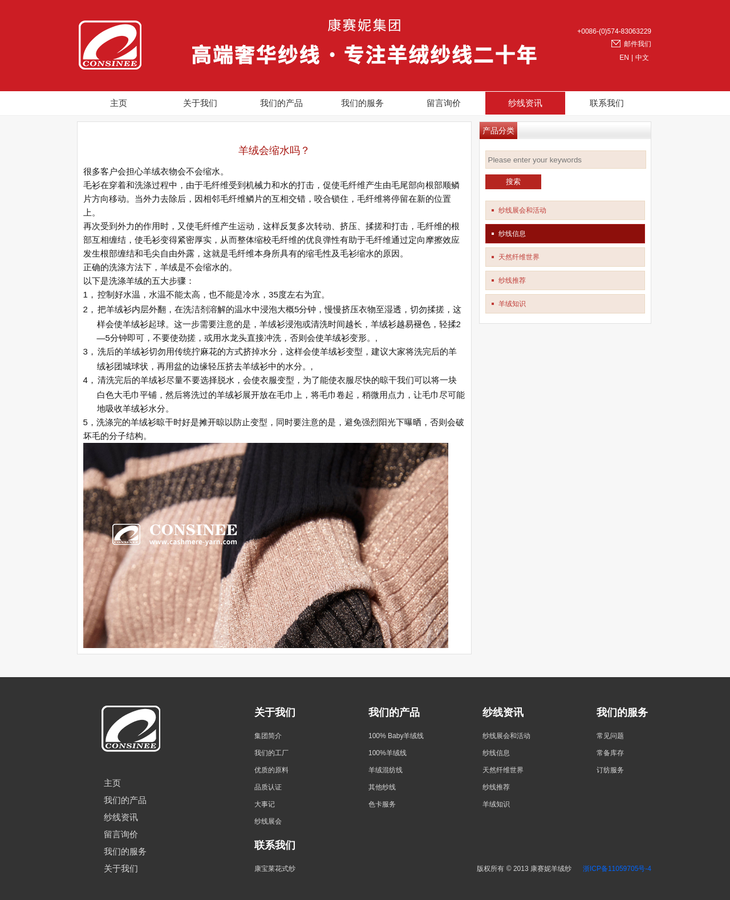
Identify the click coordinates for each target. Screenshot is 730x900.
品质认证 (268, 787)
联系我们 (607, 103)
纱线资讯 (525, 103)
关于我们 (200, 103)
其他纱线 (382, 787)
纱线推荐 (512, 280)
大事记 (264, 804)
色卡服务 (382, 804)
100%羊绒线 (387, 753)
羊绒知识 (512, 304)
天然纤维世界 (519, 257)
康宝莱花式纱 (274, 869)
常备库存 (610, 753)
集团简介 (268, 736)
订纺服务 (610, 770)
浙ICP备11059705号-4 (617, 869)
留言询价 (444, 103)
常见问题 (610, 736)
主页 (118, 103)
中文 (642, 58)
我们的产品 (281, 103)
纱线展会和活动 (522, 210)
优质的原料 (271, 770)
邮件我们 (637, 44)
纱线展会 (268, 821)
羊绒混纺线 (385, 770)
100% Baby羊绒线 (396, 736)
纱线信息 (512, 234)
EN (624, 58)
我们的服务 (362, 103)
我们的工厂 (271, 753)
